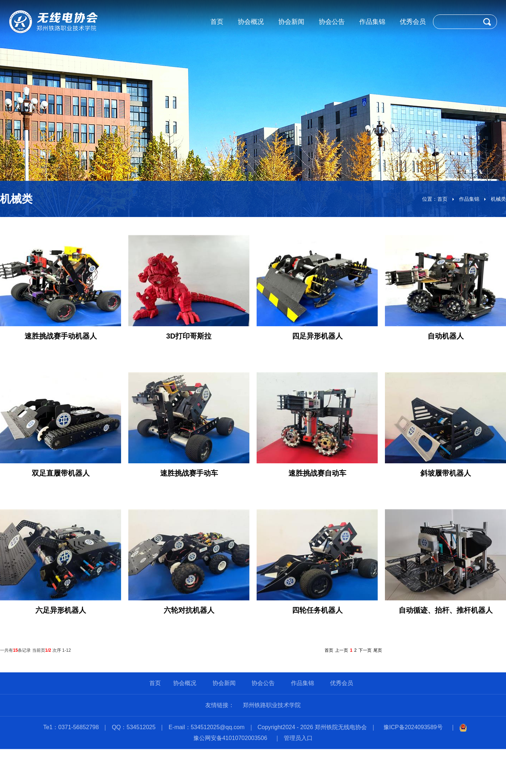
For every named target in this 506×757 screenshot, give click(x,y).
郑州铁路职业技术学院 (272, 705)
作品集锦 (469, 199)
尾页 (377, 650)
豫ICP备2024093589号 (413, 727)
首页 (442, 199)
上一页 (341, 650)
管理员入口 (298, 738)
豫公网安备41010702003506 (230, 738)
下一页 (365, 650)
